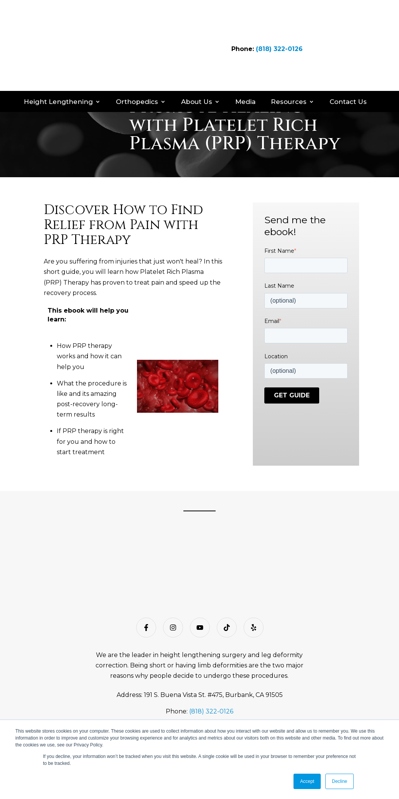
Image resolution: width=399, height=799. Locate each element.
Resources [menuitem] (289, 56)
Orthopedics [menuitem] (137, 56)
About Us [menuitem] (196, 56)
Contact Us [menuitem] (348, 56)
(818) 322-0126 (279, 26)
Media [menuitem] (245, 56)
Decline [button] (339, 781)
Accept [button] (307, 781)
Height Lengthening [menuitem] (58, 56)
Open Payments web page (274, 711)
